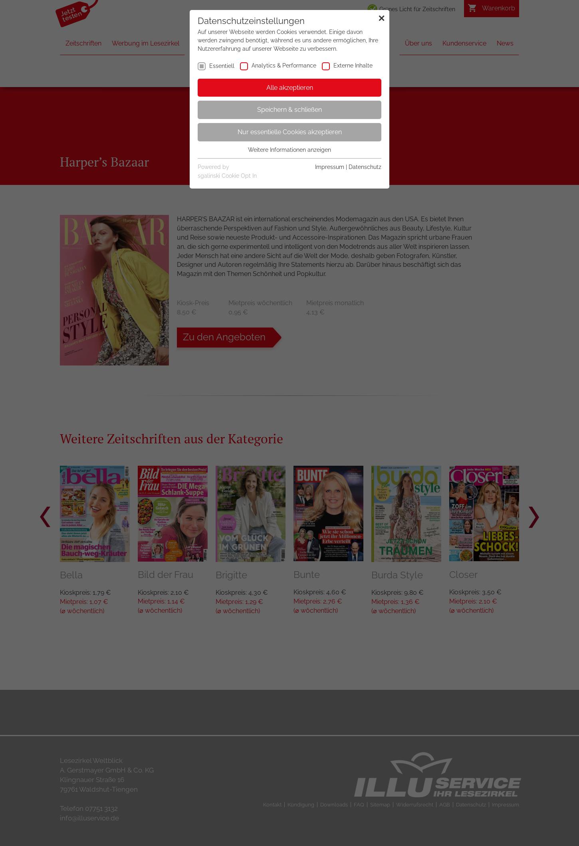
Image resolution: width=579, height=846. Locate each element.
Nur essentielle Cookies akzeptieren (290, 132)
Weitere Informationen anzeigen (289, 150)
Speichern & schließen (289, 109)
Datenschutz (365, 167)
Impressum (329, 167)
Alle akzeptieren (289, 87)
